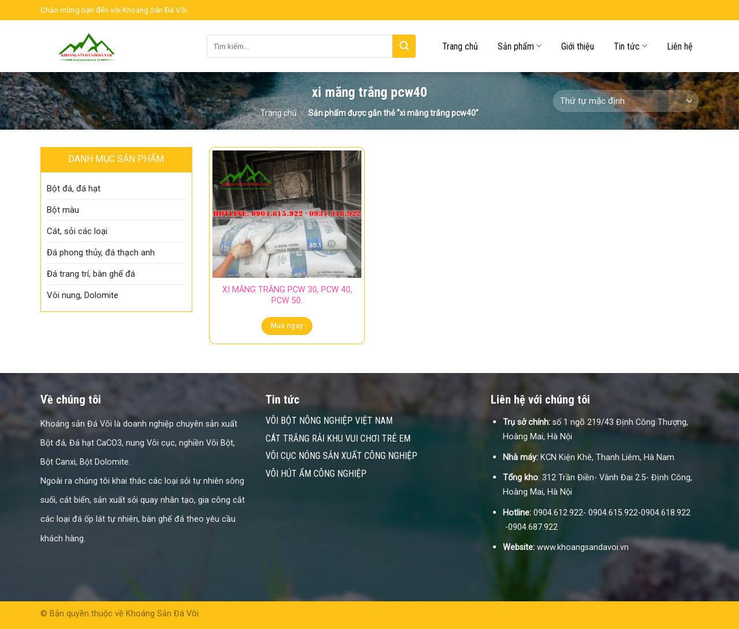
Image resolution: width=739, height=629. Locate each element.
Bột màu (63, 210)
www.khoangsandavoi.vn (583, 547)
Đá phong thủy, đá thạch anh (101, 252)
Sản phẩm (520, 45)
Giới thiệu (577, 46)
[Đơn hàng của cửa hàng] (626, 101)
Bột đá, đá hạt (73, 188)
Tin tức (630, 45)
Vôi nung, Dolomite (82, 295)
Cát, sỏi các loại (77, 231)
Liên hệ (680, 46)
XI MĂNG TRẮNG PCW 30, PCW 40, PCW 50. (287, 295)
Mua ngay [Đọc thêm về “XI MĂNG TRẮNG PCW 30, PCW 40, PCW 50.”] (287, 326)
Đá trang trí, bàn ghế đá (91, 274)
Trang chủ (460, 46)
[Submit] (404, 46)
